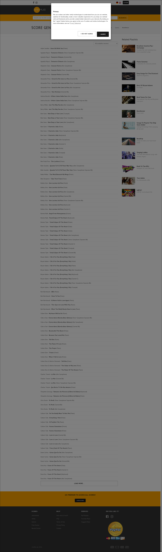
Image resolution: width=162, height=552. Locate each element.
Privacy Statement (75, 23)
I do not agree (87, 34)
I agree (103, 34)
